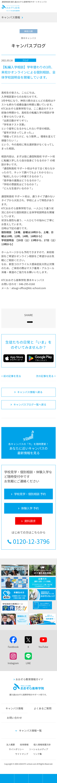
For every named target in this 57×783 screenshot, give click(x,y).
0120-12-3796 (31, 541)
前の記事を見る (12, 376)
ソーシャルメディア (38, 749)
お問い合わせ (14, 717)
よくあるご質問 (42, 708)
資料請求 (50, 778)
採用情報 (24, 744)
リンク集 (37, 753)
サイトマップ (21, 753)
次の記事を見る (45, 376)
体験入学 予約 (35, 778)
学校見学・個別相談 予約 (21, 778)
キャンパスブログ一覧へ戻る (30, 404)
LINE (28, 663)
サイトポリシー (16, 749)
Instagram (13, 663)
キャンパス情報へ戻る (30, 392)
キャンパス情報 (10, 17)
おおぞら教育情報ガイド (29, 679)
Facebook (13, 646)
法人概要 (10, 744)
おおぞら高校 (11, 10)
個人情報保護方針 (42, 744)
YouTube (43, 646)
